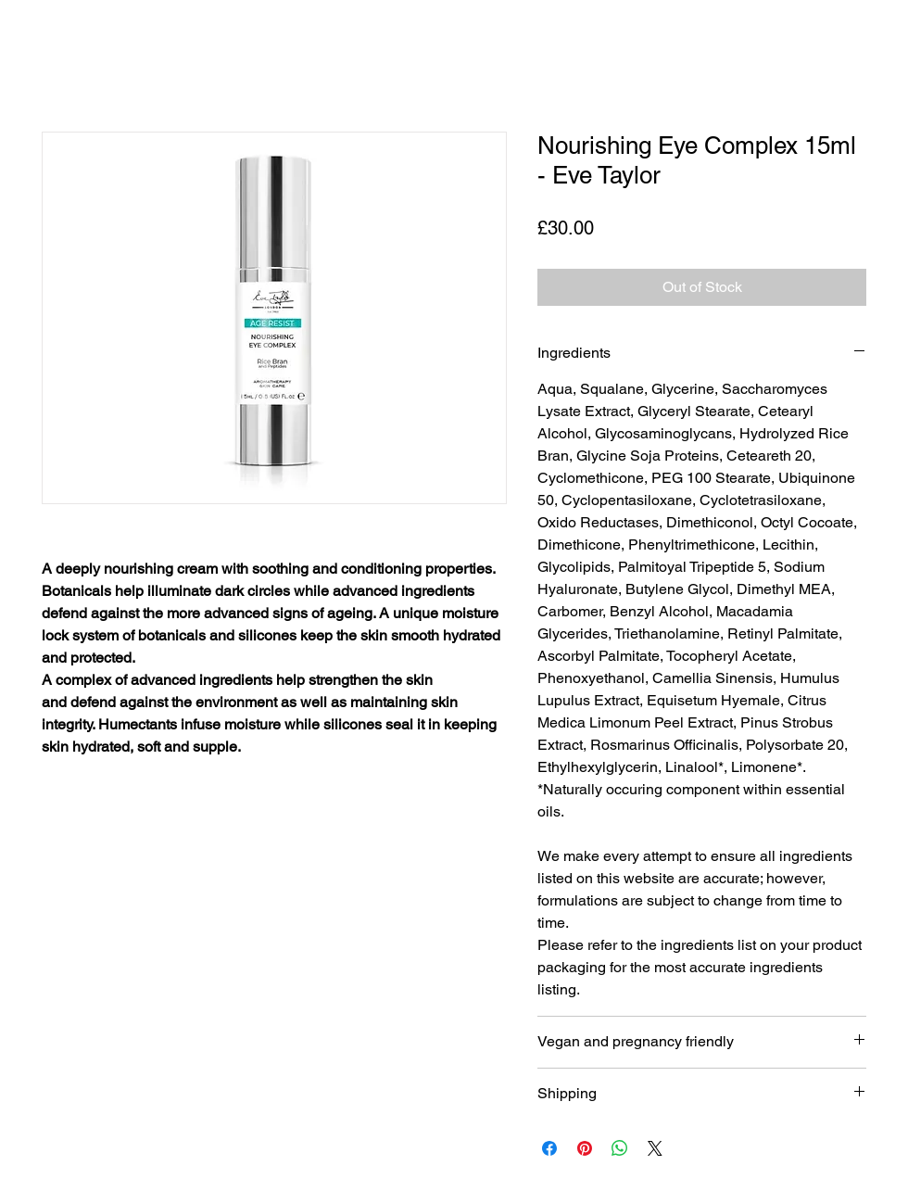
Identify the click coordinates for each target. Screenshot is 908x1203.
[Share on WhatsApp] (620, 1148)
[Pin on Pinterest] (585, 1148)
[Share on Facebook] (549, 1148)
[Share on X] (655, 1148)
